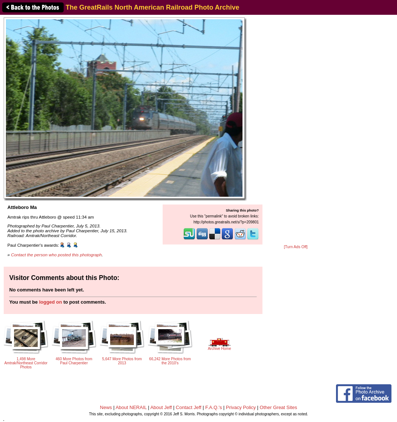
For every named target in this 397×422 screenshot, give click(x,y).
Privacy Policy (241, 407)
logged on (50, 302)
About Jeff (161, 407)
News (106, 407)
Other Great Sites (278, 407)
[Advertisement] (295, 130)
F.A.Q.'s (213, 407)
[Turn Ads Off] (296, 247)
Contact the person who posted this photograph (56, 254)
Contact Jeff (188, 407)
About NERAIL (131, 407)
